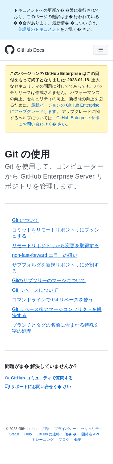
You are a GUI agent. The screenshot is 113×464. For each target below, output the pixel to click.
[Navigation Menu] (100, 49)
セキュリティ (91, 429)
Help (28, 434)
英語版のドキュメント (39, 29)
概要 (77, 440)
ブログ (63, 440)
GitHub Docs (30, 50)
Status (14, 434)
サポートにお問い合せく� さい (38, 386)
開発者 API (90, 434)
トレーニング (43, 440)
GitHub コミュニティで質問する (39, 377)
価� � (70, 434)
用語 (45, 429)
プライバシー (65, 429)
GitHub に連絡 (48, 434)
